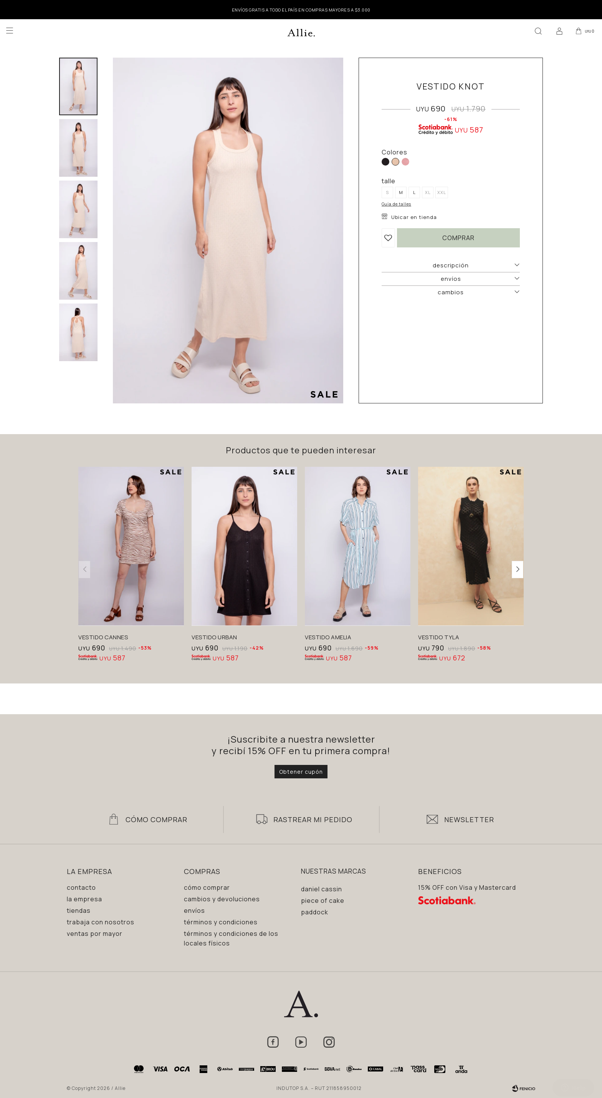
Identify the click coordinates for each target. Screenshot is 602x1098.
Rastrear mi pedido (312, 819)
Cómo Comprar (156, 819)
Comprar (458, 238)
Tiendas (79, 910)
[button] (536, 30)
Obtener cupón (301, 771)
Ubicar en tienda (414, 217)
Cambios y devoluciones (222, 899)
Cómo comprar (207, 887)
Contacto (81, 887)
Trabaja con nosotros (100, 922)
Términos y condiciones (221, 922)
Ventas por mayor (94, 933)
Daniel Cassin (321, 889)
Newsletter (469, 819)
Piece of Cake (322, 900)
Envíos (194, 910)
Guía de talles (396, 204)
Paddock (314, 912)
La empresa (84, 899)
